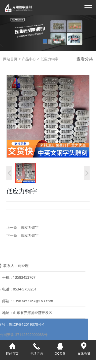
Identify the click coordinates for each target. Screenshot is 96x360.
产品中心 (28, 59)
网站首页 (10, 59)
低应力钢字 (48, 59)
